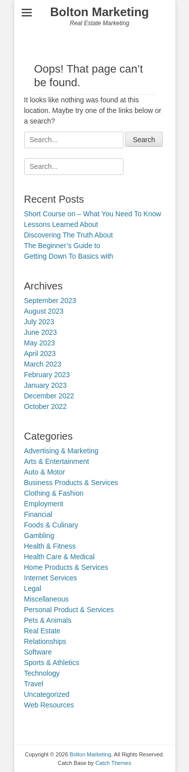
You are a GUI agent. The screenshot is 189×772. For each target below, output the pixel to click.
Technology (42, 673)
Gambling (39, 535)
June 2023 (40, 332)
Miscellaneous (46, 599)
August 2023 (44, 311)
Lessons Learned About (61, 224)
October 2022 (45, 406)
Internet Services (50, 578)
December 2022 (49, 396)
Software (38, 652)
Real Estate (42, 631)
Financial (38, 514)
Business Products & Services (71, 483)
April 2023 (40, 353)
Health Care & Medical (59, 557)
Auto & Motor (45, 472)
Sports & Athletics (52, 663)
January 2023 (45, 385)
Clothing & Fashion (54, 493)
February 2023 (47, 375)
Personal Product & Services (69, 610)
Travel (33, 684)
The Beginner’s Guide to (62, 246)
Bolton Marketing (99, 12)
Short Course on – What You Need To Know (92, 214)
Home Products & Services (66, 567)
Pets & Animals (48, 620)
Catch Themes (113, 763)
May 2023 (39, 343)
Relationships (45, 641)
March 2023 (42, 364)
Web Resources (49, 705)
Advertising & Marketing (61, 451)
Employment (44, 504)
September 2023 (50, 300)
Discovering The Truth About (68, 235)
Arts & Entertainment (56, 461)
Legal (32, 588)
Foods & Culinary (51, 525)
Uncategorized (47, 694)
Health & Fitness (50, 546)
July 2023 (39, 322)
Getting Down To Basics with (68, 256)
